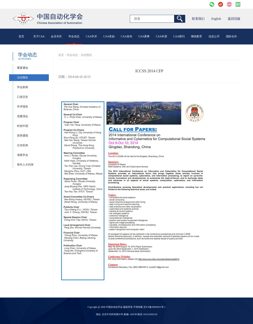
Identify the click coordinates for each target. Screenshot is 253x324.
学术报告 (22, 106)
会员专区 (56, 36)
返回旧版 (234, 18)
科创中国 (22, 125)
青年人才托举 (25, 164)
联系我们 (198, 18)
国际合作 (231, 36)
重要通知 (22, 67)
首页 (21, 36)
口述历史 (22, 96)
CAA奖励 (109, 36)
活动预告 (22, 77)
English (216, 18)
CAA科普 (161, 36)
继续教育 (196, 36)
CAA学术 (91, 36)
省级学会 (22, 155)
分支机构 (22, 145)
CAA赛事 (144, 36)
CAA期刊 (179, 36)
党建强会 (22, 116)
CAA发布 (126, 36)
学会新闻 (22, 87)
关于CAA (39, 36)
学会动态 (73, 36)
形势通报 (22, 135)
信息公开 (214, 36)
